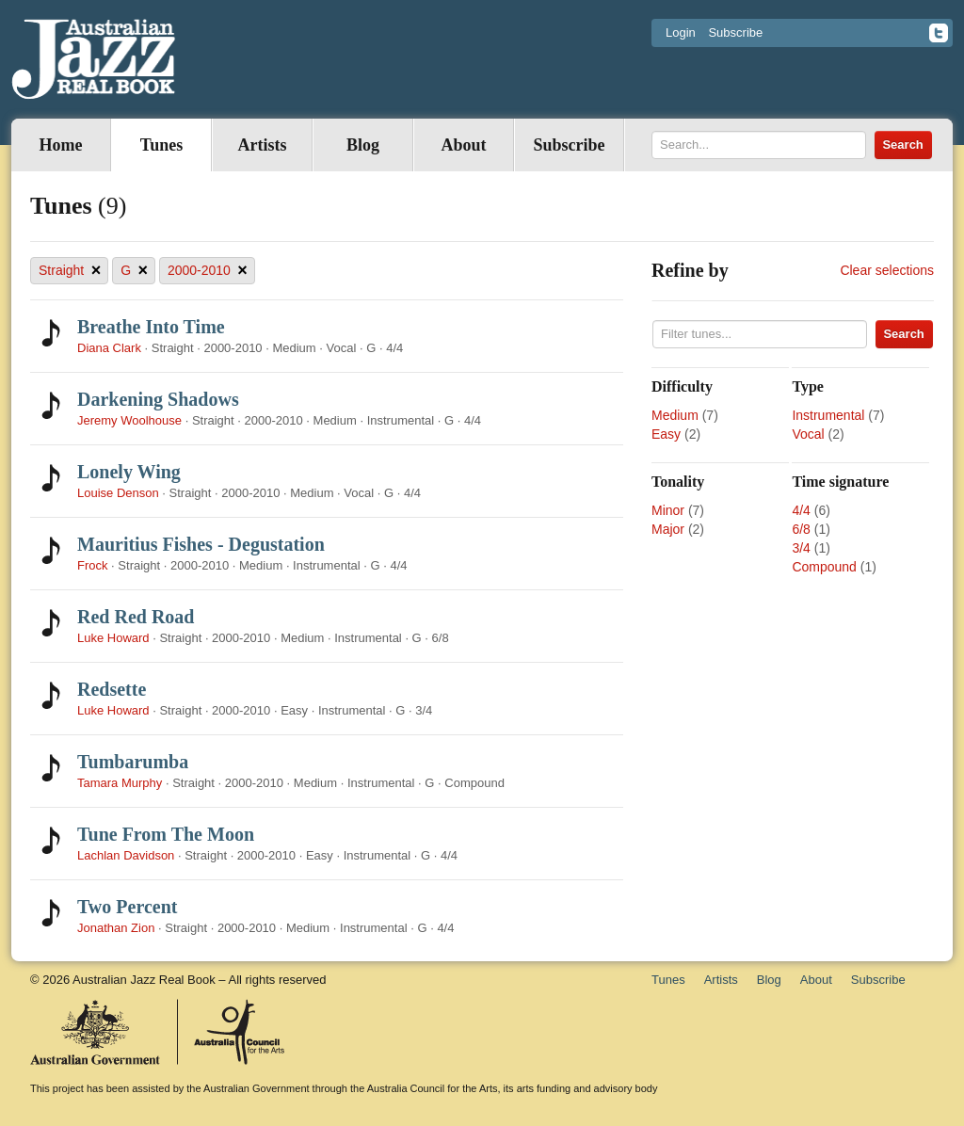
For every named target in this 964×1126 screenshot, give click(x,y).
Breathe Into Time (151, 326)
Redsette (111, 689)
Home (61, 145)
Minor (667, 510)
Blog (362, 145)
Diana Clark (109, 348)
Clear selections (887, 270)
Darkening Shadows (158, 399)
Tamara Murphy (119, 783)
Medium (675, 415)
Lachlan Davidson (125, 855)
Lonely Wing (129, 471)
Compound (824, 566)
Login (681, 32)
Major (667, 529)
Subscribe (735, 32)
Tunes (161, 145)
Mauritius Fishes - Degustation (201, 544)
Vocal (808, 434)
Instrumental (828, 415)
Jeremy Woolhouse (129, 420)
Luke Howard (113, 638)
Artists (262, 145)
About (463, 145)
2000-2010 (208, 271)
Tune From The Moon (165, 834)
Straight (70, 271)
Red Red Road (135, 616)
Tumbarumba (132, 761)
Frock (92, 565)
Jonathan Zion (115, 928)
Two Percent (127, 906)
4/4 (801, 510)
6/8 (801, 529)
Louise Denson (118, 493)
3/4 (801, 547)
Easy (666, 434)
